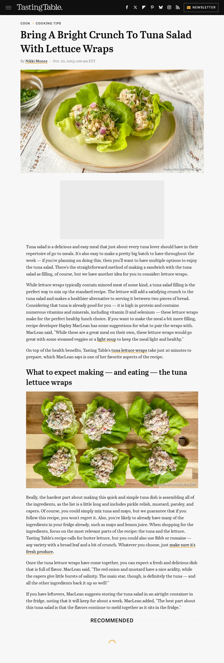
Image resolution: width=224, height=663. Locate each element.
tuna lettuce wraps (129, 350)
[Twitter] (135, 8)
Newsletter (201, 7)
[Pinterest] (152, 8)
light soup (106, 339)
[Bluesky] (160, 8)
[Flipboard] (143, 8)
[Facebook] (127, 8)
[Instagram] (169, 8)
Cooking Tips (48, 23)
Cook (25, 23)
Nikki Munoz (36, 61)
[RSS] (177, 8)
